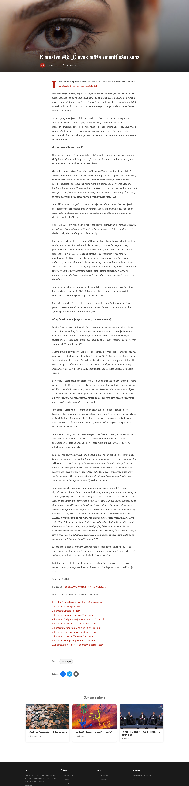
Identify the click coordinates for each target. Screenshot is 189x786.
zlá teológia (66, 661)
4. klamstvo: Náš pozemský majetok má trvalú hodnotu (78, 619)
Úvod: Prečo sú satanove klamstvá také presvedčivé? (77, 602)
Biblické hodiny (69, 775)
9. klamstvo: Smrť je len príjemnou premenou (74, 640)
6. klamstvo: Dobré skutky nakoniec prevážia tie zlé (77, 627)
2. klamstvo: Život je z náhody (66, 611)
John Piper (103, 779)
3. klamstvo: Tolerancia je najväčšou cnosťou (73, 615)
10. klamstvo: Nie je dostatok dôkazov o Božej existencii (78, 645)
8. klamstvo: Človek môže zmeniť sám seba (72, 636)
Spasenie (103, 783)
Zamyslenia (68, 783)
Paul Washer (104, 775)
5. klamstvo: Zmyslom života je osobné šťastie (74, 623)
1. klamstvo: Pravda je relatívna (67, 606)
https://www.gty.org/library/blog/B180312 (85, 587)
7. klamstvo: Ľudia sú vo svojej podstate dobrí (74, 632)
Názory (66, 779)
